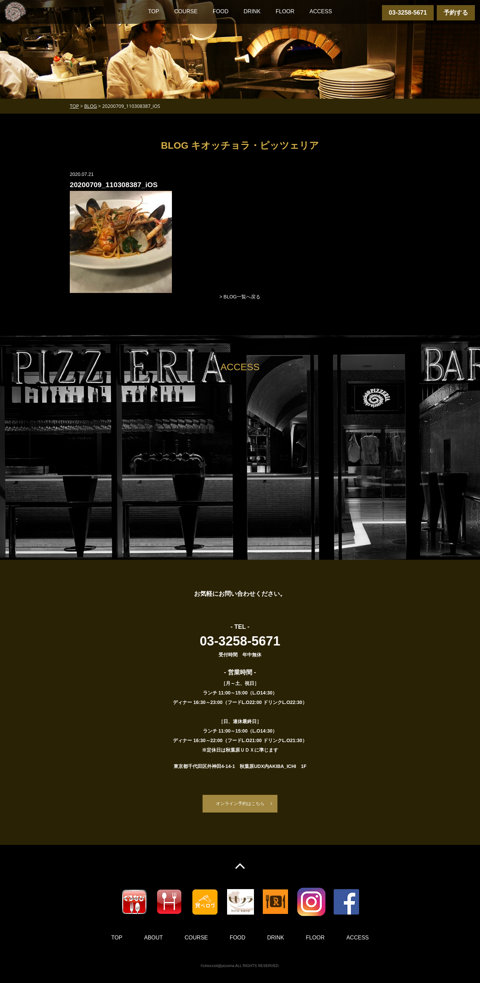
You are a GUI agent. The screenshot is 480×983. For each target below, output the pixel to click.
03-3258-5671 (408, 12)
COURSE (185, 11)
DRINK (252, 11)
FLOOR (285, 11)
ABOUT (153, 938)
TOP (153, 11)
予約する (456, 12)
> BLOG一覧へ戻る (240, 296)
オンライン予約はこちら (240, 803)
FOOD (220, 11)
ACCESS (320, 11)
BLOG (90, 106)
